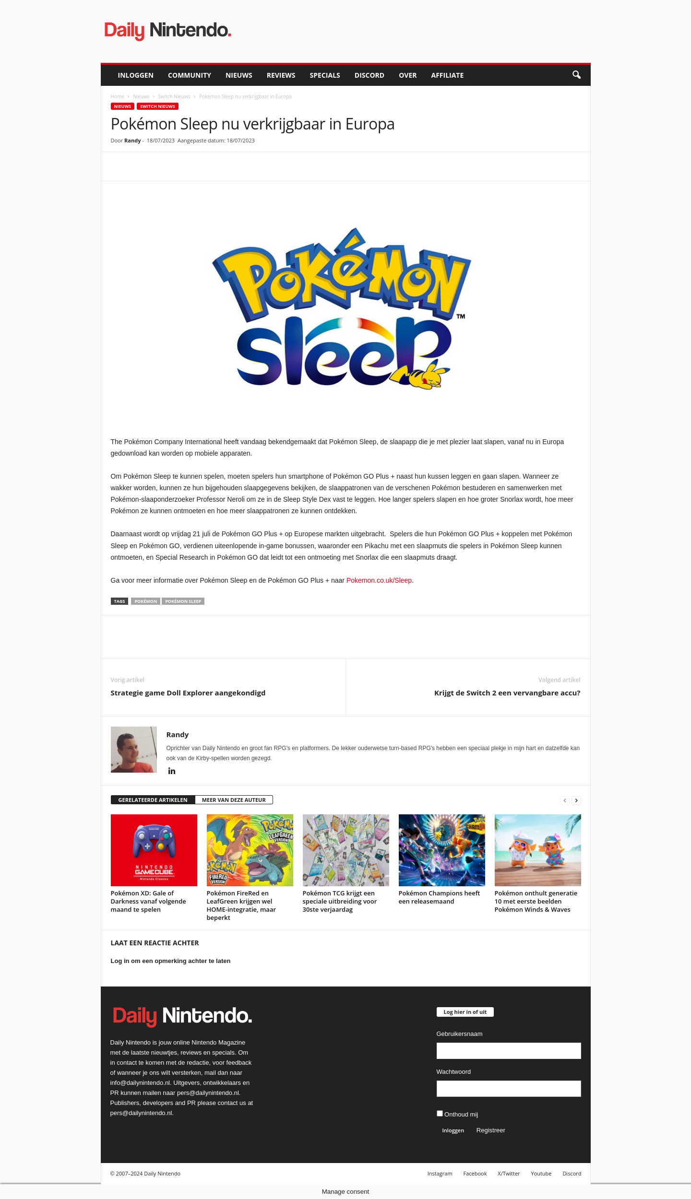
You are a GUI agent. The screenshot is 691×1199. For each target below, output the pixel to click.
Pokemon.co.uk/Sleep (379, 580)
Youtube (541, 1173)
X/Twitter (509, 1173)
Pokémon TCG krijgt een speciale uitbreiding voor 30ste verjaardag (340, 901)
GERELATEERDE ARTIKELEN (153, 799)
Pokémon (145, 601)
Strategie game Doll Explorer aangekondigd (188, 692)
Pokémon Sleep (183, 601)
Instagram (440, 1173)
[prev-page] (565, 800)
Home (117, 96)
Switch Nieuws (174, 96)
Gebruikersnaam (460, 1033)
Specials (325, 75)
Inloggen (136, 75)
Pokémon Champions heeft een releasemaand (439, 897)
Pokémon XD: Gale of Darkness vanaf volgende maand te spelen (148, 901)
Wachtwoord (454, 1071)
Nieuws (239, 75)
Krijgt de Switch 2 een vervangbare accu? (507, 692)
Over (408, 75)
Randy (132, 140)
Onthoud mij (457, 1114)
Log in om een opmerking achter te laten (171, 960)
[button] (576, 75)
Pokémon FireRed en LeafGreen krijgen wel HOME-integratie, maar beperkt (241, 905)
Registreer (491, 1130)
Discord (369, 75)
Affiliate (447, 75)
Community (189, 75)
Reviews (281, 75)
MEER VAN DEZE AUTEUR (234, 799)
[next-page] (576, 800)
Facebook (475, 1173)
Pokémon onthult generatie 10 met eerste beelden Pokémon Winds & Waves (536, 901)
